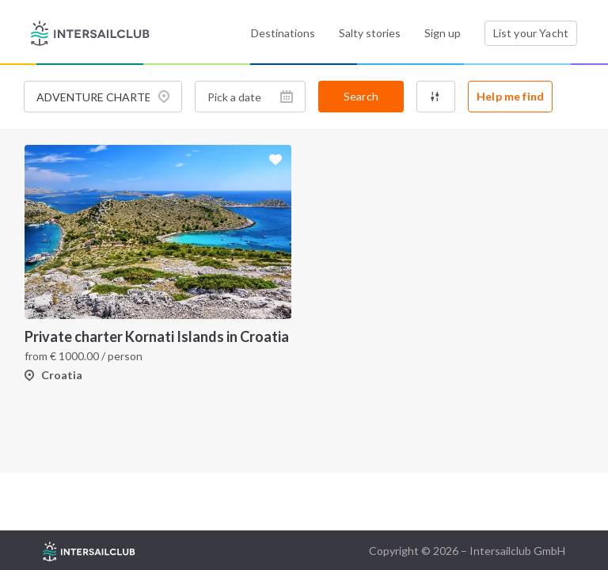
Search (361, 96)
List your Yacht (530, 33)
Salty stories (370, 33)
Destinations (283, 33)
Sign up (442, 33)
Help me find (510, 96)
